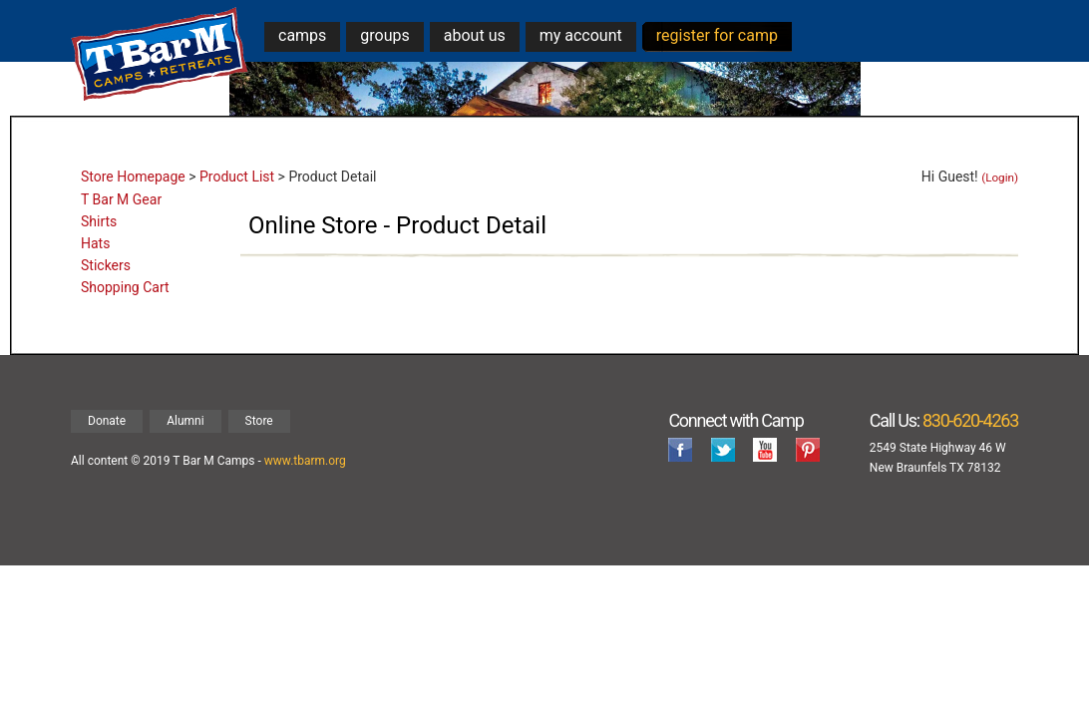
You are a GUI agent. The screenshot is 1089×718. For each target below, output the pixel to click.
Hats (95, 243)
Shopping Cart (125, 287)
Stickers (106, 265)
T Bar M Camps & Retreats (160, 54)
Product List (236, 176)
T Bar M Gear (121, 199)
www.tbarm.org (305, 461)
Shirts (99, 221)
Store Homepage (133, 176)
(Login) (999, 177)
